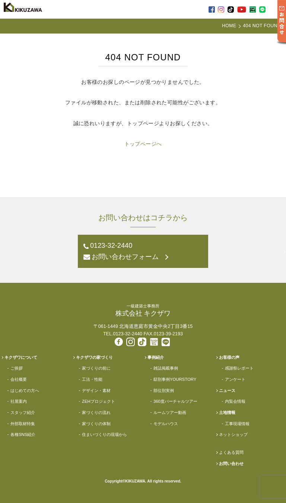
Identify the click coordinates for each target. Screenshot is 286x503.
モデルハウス (165, 423)
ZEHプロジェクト (98, 401)
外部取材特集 (22, 423)
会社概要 (18, 379)
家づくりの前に (96, 368)
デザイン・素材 (96, 390)
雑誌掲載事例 (165, 368)
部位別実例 (163, 390)
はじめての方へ (24, 390)
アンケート (235, 379)
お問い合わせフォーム (125, 256)
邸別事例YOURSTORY (174, 379)
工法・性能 (92, 379)
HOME (229, 25)
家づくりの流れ (96, 412)
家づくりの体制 (96, 423)
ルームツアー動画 (169, 412)
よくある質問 (231, 452)
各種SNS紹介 (22, 434)
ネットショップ (233, 434)
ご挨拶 (16, 368)
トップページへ (143, 144)
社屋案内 (18, 401)
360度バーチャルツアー (175, 401)
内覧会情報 (235, 401)
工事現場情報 (237, 423)
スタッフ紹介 (22, 412)
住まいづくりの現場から (104, 434)
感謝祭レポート (239, 368)
